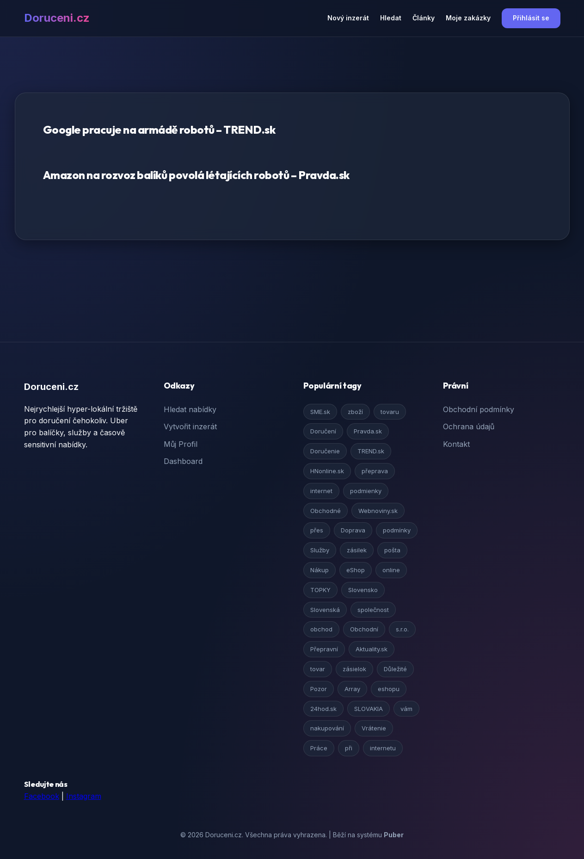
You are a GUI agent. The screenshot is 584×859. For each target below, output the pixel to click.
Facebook (41, 796)
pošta (392, 550)
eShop (355, 570)
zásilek (357, 550)
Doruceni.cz (57, 18)
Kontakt (456, 444)
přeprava (375, 471)
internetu (383, 748)
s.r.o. (402, 629)
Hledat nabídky (190, 409)
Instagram (83, 796)
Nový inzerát (348, 18)
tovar (317, 669)
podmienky (365, 490)
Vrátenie (374, 728)
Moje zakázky (468, 18)
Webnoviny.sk (378, 510)
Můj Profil (180, 444)
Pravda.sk (368, 431)
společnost (373, 609)
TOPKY (320, 589)
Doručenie (325, 451)
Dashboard (183, 461)
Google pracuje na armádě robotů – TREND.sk (159, 129)
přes (316, 530)
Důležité (395, 669)
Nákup (319, 570)
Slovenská (325, 609)
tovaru (390, 411)
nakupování (327, 728)
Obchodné (325, 510)
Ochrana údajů (468, 426)
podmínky (397, 530)
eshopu (389, 688)
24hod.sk (323, 708)
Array (352, 688)
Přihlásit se (531, 18)
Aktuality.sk (371, 649)
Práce (318, 748)
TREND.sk (370, 451)
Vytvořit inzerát (190, 426)
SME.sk (320, 411)
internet (321, 490)
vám (406, 708)
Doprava (353, 530)
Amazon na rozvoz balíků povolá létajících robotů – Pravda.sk (196, 175)
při (348, 748)
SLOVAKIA (368, 708)
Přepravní (324, 649)
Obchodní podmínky (478, 409)
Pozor (318, 688)
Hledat (390, 18)
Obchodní (364, 629)
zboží (355, 411)
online (391, 570)
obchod (321, 629)
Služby (319, 550)
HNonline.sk (327, 471)
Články (423, 18)
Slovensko (363, 589)
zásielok (354, 669)
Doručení (323, 431)
